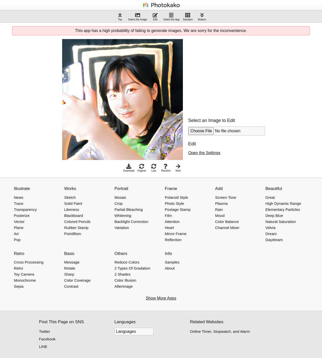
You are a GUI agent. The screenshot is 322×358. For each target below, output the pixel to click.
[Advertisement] (230, 74)
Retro (18, 268)
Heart (169, 227)
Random (166, 168)
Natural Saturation (280, 221)
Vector (19, 221)
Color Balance (227, 221)
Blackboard (73, 215)
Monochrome (25, 280)
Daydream (274, 240)
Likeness (71, 209)
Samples (188, 17)
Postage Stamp (178, 209)
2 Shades (122, 274)
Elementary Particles (282, 209)
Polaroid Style (176, 197)
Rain (219, 209)
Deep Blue (274, 215)
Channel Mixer (227, 227)
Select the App (172, 17)
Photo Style (174, 203)
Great (270, 197)
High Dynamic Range (283, 203)
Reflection (173, 240)
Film (168, 215)
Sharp (69, 274)
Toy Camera (24, 274)
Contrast (71, 286)
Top (120, 17)
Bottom (202, 17)
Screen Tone (225, 197)
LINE (43, 346)
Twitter (44, 331)
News (18, 197)
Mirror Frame (176, 234)
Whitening (122, 215)
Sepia (18, 286)
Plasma (221, 203)
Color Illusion (125, 280)
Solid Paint (73, 203)
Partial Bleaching (128, 209)
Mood (220, 215)
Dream (271, 234)
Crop (118, 203)
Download (128, 168)
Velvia (270, 227)
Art (16, 234)
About (170, 268)
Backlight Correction (131, 221)
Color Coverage (77, 280)
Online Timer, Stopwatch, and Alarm (220, 331)
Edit (155, 17)
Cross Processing (29, 262)
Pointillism (72, 234)
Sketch (70, 197)
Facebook (47, 339)
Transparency (25, 209)
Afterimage (123, 286)
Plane (18, 227)
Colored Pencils (77, 221)
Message (71, 262)
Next (178, 168)
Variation (121, 227)
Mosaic (120, 197)
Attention (172, 221)
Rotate (69, 268)
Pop (17, 240)
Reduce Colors (126, 262)
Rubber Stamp (76, 227)
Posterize (22, 215)
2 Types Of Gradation (132, 268)
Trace (18, 203)
